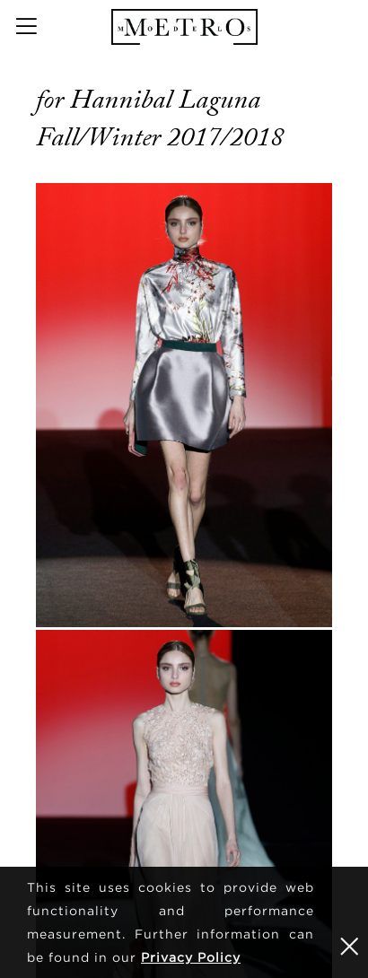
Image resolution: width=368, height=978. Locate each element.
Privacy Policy (191, 957)
